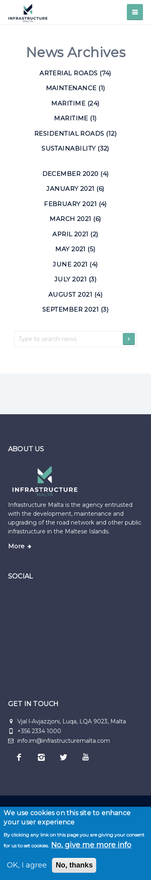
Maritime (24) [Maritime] (75, 103)
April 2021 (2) (75, 234)
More (16, 546)
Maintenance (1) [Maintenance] (75, 88)
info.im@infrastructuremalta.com (59, 740)
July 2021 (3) (75, 279)
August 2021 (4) (75, 294)
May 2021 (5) (75, 249)
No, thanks (74, 865)
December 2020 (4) (75, 174)
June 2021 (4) (75, 264)
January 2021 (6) (75, 188)
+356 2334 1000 (39, 731)
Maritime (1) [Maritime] (75, 118)
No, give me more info (91, 845)
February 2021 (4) (75, 204)
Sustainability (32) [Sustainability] (75, 148)
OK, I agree (27, 865)
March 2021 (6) (75, 219)
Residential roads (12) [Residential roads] (75, 133)
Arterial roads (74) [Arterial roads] (75, 73)
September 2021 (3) (75, 309)
